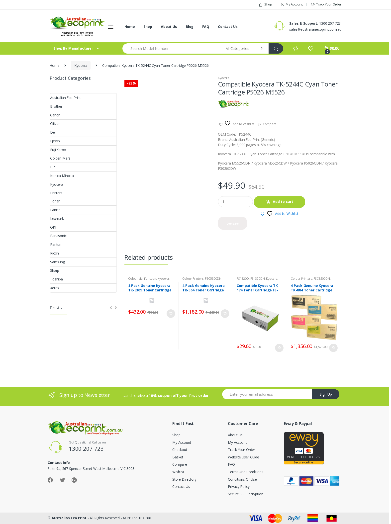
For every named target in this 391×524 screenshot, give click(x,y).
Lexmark (57, 218)
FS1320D (243, 278)
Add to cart (283, 201)
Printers (56, 192)
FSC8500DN (321, 278)
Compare (270, 124)
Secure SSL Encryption (245, 494)
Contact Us (228, 26)
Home (129, 26)
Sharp (54, 270)
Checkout (179, 449)
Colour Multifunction (142, 278)
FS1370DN (257, 278)
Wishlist (178, 471)
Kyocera (80, 65)
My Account (291, 4)
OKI (53, 227)
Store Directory (184, 479)
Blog (190, 26)
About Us (169, 26)
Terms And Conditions (245, 471)
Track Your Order (326, 4)
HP (52, 167)
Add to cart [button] (170, 313)
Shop (265, 4)
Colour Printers (192, 278)
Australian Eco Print (65, 97)
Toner (55, 201)
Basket (177, 457)
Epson (55, 141)
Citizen (55, 123)
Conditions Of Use (242, 479)
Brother (56, 106)
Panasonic (58, 235)
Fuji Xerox (58, 149)
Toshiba (56, 279)
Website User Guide (243, 457)
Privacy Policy (238, 486)
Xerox (54, 287)
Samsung (57, 262)
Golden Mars (60, 158)
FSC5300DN (213, 278)
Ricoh (54, 253)
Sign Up (326, 394)
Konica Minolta (62, 175)
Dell (53, 132)
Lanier (55, 209)
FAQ (205, 26)
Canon (55, 115)
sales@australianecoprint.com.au (315, 29)
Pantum (56, 244)
